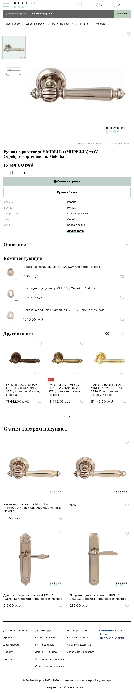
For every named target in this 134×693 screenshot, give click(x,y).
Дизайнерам (11, 645)
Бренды (8, 638)
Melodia (100, 24)
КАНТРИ (78, 688)
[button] (64, 416)
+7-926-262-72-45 (110, 631)
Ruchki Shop (12, 24)
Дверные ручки (16, 14)
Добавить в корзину (67, 181)
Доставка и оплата (15, 631)
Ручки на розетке (63, 24)
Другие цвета (75, 231)
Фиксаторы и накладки (49, 666)
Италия (84, 24)
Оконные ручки (42, 14)
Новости (8, 652)
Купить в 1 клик (67, 192)
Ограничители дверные (50, 659)
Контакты (9, 659)
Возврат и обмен (77, 638)
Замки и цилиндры (47, 652)
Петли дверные (44, 645)
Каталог (122, 14)
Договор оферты (77, 631)
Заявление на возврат (80, 652)
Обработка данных (79, 645)
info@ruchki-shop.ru (111, 638)
